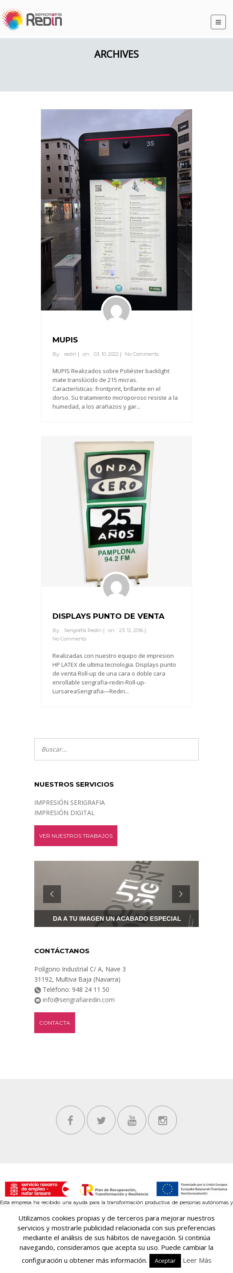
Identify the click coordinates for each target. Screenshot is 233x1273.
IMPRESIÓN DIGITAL (64, 812)
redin (70, 354)
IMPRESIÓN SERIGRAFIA (69, 802)
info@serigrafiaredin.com (78, 999)
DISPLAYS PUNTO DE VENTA (108, 616)
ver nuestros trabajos (75, 835)
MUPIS (65, 339)
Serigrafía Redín (83, 630)
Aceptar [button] (165, 1261)
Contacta (54, 1022)
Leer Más (197, 1260)
